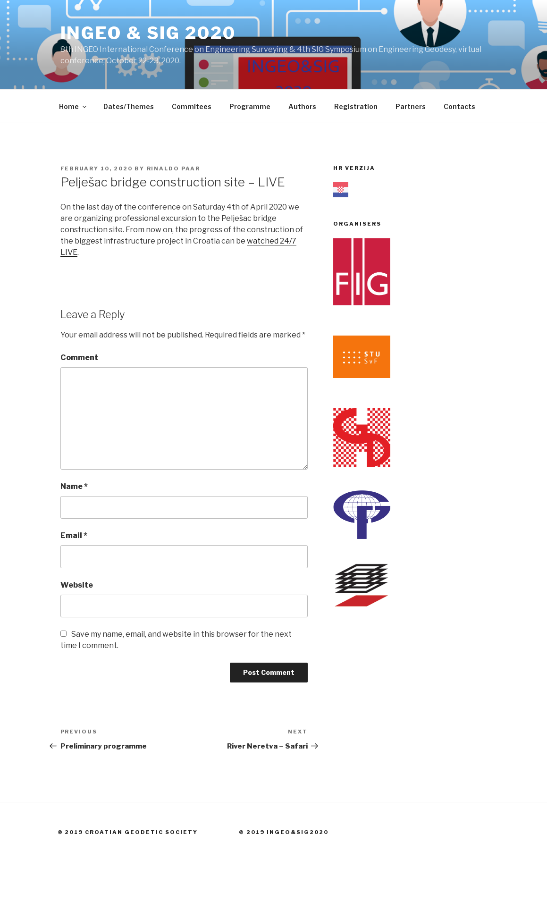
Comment (79, 357)
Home (73, 106)
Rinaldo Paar (174, 168)
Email (73, 535)
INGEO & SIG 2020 (148, 33)
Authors (302, 106)
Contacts (459, 106)
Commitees (191, 106)
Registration (356, 106)
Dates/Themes (128, 106)
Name (74, 486)
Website (76, 585)
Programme (249, 106)
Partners (411, 106)
